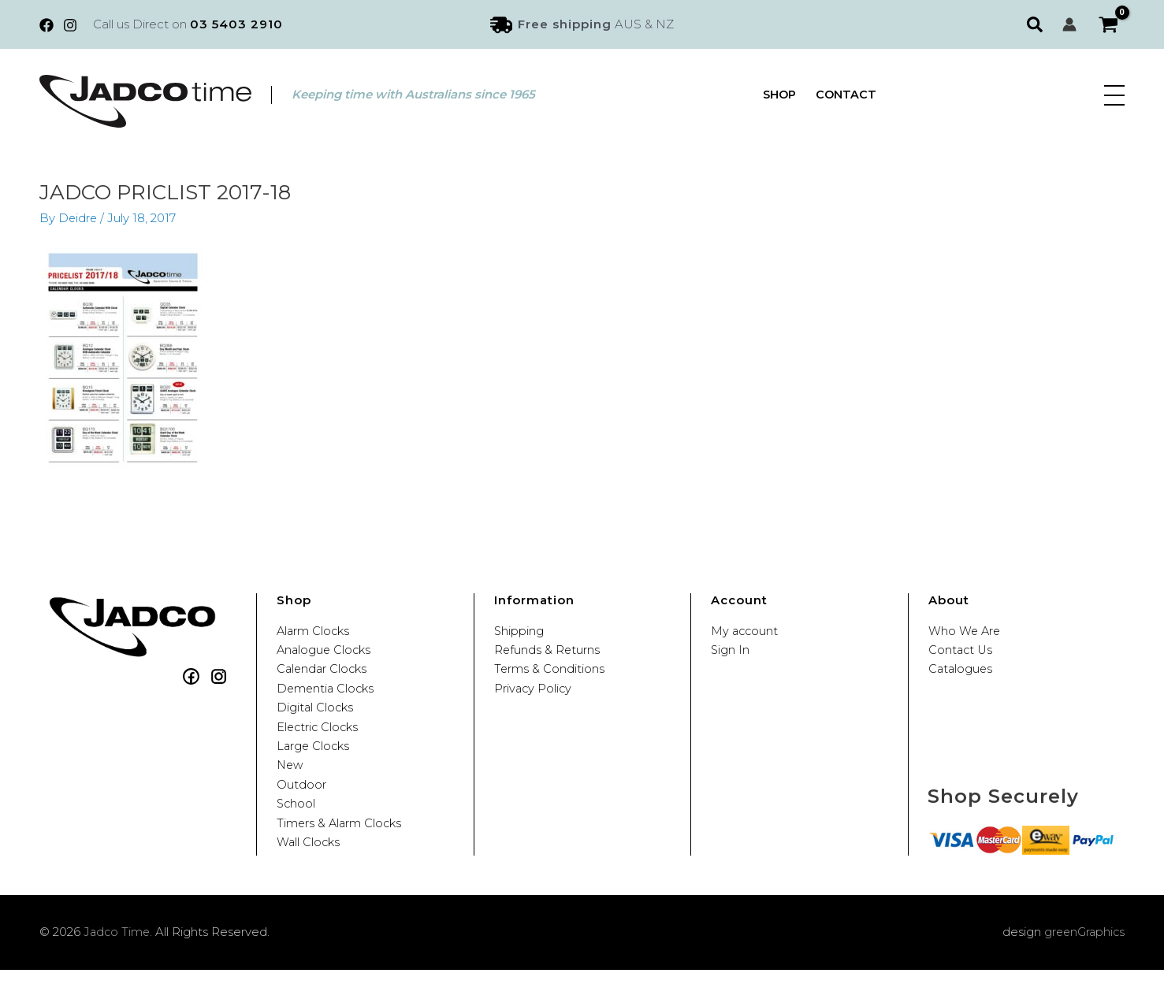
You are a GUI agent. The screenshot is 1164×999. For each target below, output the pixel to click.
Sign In (730, 653)
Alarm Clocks (314, 631)
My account (745, 631)
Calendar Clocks (323, 674)
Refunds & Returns (547, 653)
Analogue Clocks (325, 653)
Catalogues (961, 674)
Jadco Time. (119, 960)
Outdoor (301, 804)
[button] (1037, 24)
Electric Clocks (319, 739)
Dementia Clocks (327, 696)
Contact (847, 95)
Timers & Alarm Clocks (341, 847)
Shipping (519, 631)
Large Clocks (314, 761)
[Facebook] (46, 25)
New (291, 783)
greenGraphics (1083, 960)
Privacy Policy (534, 696)
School (297, 826)
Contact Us (961, 653)
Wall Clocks (309, 869)
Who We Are (965, 631)
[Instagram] (70, 25)
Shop (780, 95)
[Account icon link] (1069, 24)
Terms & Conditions (549, 674)
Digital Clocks (316, 717)
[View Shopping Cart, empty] (1108, 24)
